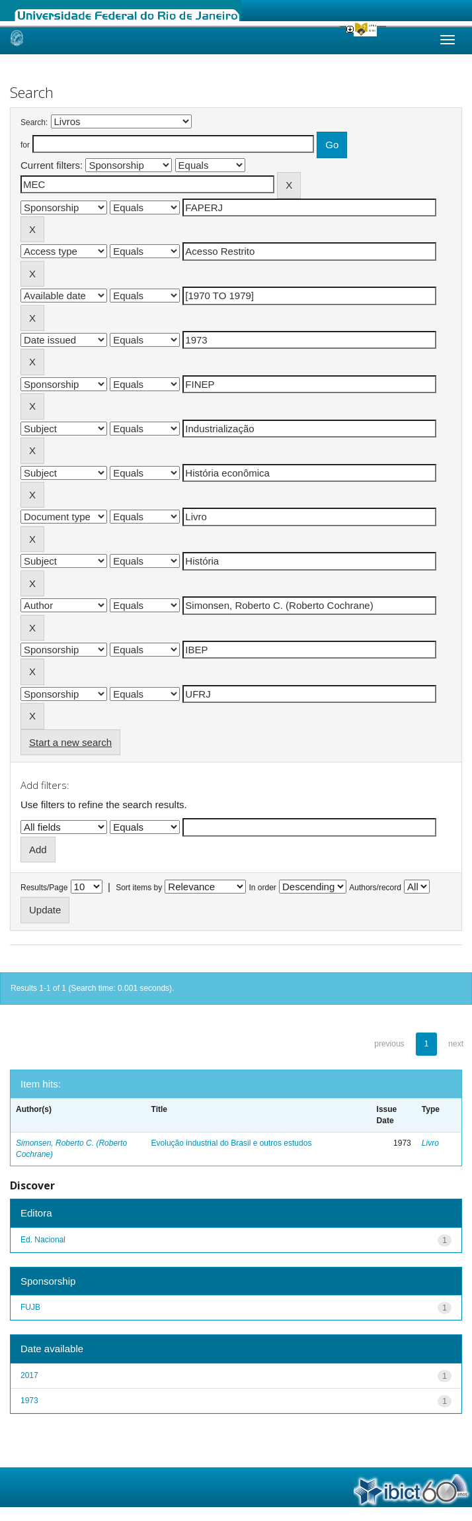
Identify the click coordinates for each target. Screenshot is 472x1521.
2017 (29, 1375)
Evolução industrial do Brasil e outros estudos (231, 1143)
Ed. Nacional (42, 1239)
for (25, 145)
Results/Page (43, 887)
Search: (34, 122)
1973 (29, 1400)
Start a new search (70, 742)
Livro (430, 1143)
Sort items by (139, 887)
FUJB (30, 1307)
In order (262, 887)
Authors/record (375, 887)
